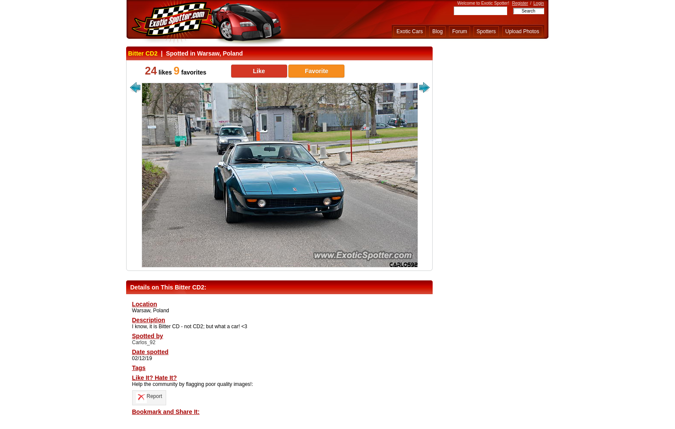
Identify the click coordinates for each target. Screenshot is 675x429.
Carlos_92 (144, 342)
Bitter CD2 (143, 53)
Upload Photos (522, 31)
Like (259, 71)
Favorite (316, 71)
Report (149, 396)
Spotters (486, 31)
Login (538, 3)
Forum (459, 31)
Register (520, 3)
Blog (437, 31)
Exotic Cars (409, 31)
